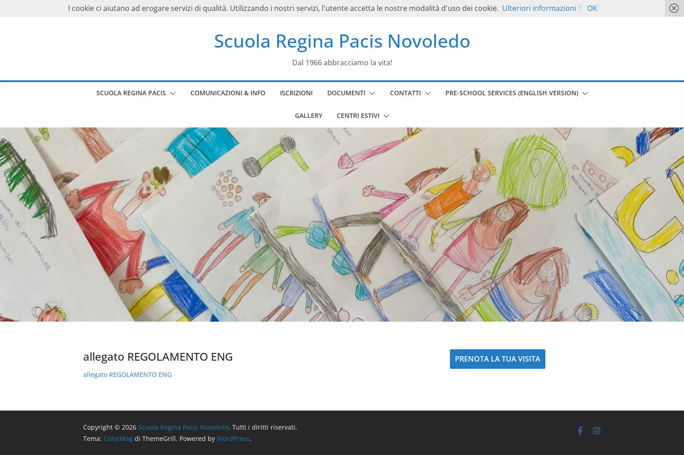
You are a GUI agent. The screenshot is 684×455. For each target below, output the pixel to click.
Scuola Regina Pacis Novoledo (342, 40)
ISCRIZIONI (296, 92)
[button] (171, 93)
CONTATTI (405, 92)
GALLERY (308, 115)
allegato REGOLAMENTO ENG (127, 374)
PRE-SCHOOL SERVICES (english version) (511, 92)
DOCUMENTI (346, 92)
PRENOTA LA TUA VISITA (497, 359)
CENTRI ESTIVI (358, 115)
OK (592, 8)
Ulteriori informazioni (539, 8)
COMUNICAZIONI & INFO (227, 92)
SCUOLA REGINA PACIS (131, 92)
